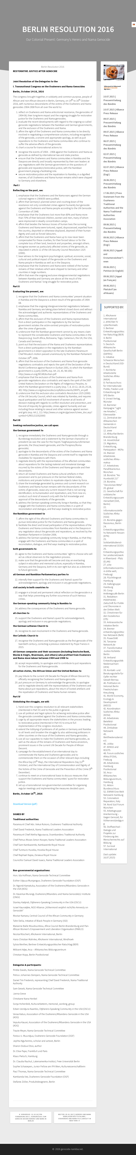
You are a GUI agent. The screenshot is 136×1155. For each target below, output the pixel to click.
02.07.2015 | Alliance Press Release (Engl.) (113, 170)
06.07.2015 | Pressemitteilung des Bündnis (112, 145)
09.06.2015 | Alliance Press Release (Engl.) (113, 241)
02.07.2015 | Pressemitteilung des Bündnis (112, 157)
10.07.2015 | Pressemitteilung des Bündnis (112, 100)
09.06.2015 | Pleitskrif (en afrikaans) (110, 289)
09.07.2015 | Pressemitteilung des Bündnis (112, 122)
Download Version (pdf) (25, 803)
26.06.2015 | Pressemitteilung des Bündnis (112, 183)
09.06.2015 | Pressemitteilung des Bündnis (112, 228)
